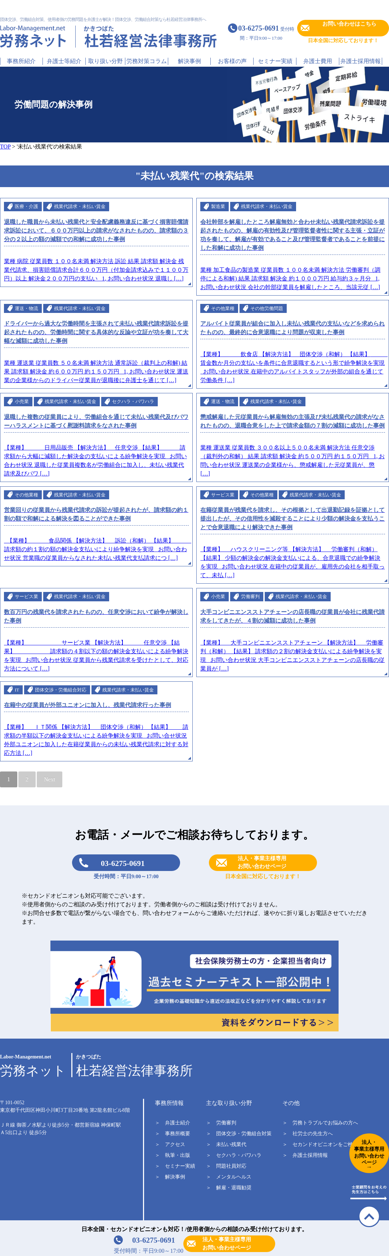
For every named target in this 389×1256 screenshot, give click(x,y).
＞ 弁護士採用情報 (305, 1155)
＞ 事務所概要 (172, 1133)
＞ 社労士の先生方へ (307, 1133)
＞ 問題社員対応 (226, 1166)
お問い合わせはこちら (349, 24)
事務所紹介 (21, 61)
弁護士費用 (317, 61)
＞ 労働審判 (221, 1122)
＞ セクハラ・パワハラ (233, 1155)
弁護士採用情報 (360, 61)
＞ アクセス (170, 1144)
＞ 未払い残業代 (226, 1144)
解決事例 (189, 61)
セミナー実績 (275, 61)
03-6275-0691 (123, 863)
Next (49, 779)
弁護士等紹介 (64, 61)
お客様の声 (232, 61)
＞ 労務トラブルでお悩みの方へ (320, 1122)
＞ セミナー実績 (175, 1166)
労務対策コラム (146, 61)
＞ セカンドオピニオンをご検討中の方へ (330, 1144)
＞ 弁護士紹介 (172, 1122)
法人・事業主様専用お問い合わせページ (226, 1244)
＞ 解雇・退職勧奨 (228, 1187)
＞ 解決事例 (170, 1177)
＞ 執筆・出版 (172, 1155)
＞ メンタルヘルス (228, 1177)
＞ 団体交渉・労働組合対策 (239, 1133)
